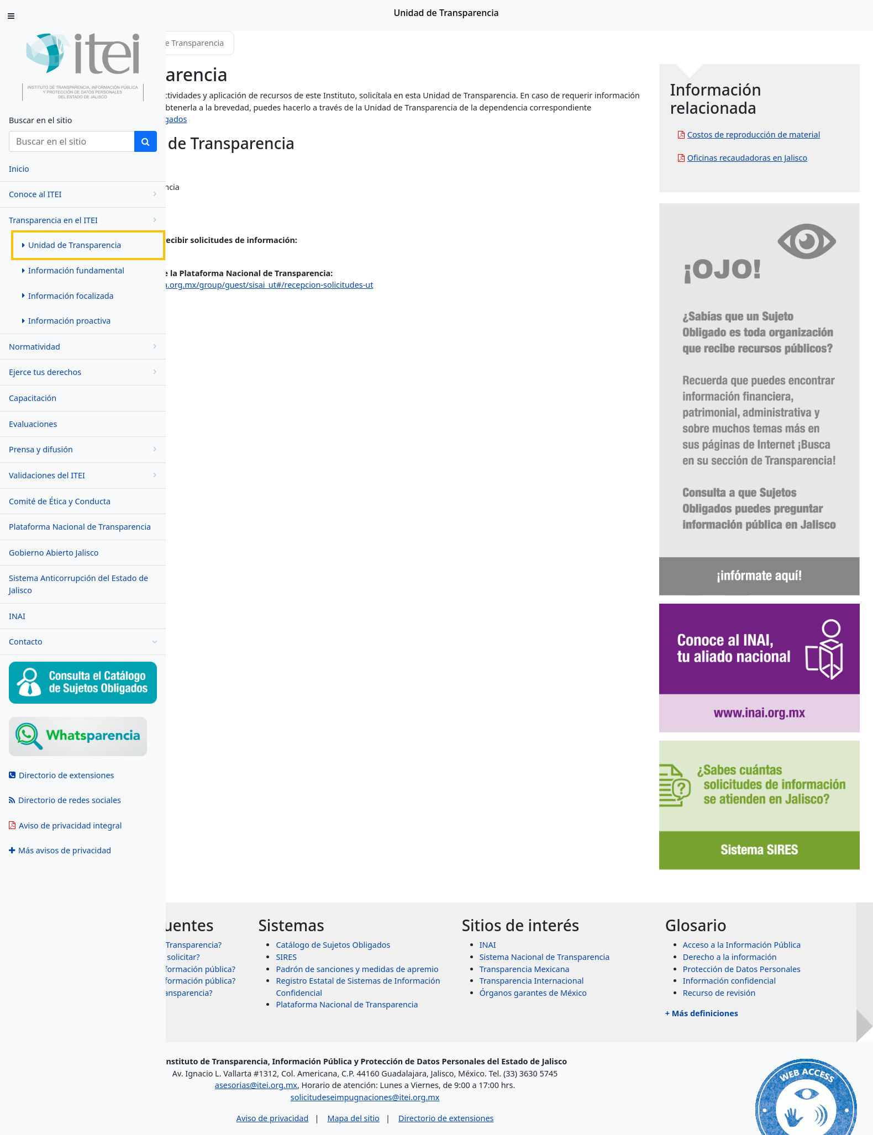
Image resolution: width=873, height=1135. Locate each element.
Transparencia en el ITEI (84, 220)
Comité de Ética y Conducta (60, 501)
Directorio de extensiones (540, 1068)
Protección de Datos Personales (782, 847)
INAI (17, 616)
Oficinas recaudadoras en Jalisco (788, 170)
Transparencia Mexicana (605, 847)
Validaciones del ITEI (84, 475)
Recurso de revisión (759, 872)
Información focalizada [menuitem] (68, 296)
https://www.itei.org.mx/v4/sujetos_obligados (452, 119)
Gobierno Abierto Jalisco (54, 552)
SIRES (407, 836)
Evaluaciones (33, 424)
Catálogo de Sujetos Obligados (454, 824)
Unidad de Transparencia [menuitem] (71, 245)
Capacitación (32, 398)
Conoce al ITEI (84, 194)
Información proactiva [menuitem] (66, 320)
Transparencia (251, 43)
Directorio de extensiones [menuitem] (61, 775)
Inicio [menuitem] (19, 168)
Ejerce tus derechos (84, 372)
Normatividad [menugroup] (84, 346)
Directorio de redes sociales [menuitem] (65, 800)
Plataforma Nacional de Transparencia (80, 526)
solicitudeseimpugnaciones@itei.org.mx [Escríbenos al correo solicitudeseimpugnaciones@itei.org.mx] (459, 1048)
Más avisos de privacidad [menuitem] (60, 850)
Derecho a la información (770, 836)
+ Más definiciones (742, 892)
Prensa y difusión (84, 449)
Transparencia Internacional (612, 859)
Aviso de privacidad (366, 1068)
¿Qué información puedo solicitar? (297, 866)
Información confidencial (769, 859)
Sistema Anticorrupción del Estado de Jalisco (78, 584)
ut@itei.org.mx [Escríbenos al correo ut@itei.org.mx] (206, 252)
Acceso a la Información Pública (782, 824)
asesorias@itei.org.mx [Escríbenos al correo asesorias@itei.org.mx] (350, 1036)
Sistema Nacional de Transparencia (625, 836)
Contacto (83, 642)
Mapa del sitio (448, 1068)
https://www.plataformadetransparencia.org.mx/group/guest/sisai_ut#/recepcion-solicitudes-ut (357, 284)
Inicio (200, 43)
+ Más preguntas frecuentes (272, 958)
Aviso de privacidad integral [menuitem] (65, 825)
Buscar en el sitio (40, 120)
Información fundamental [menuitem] (73, 270)
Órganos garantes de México (613, 872)
